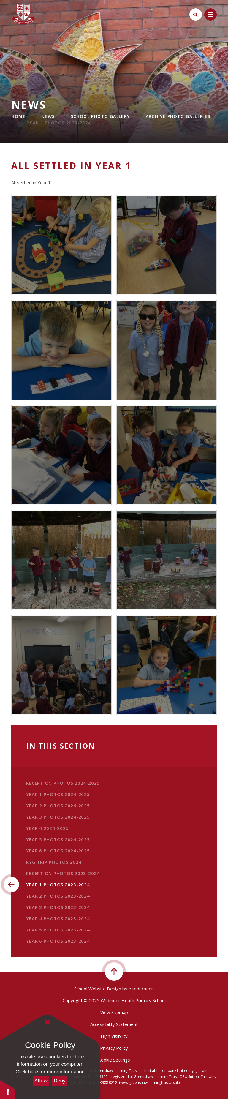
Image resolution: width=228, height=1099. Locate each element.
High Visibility (114, 1036)
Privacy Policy (114, 1048)
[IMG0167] (61, 560)
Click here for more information (50, 1072)
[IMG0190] (166, 350)
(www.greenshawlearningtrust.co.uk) (149, 1082)
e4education (141, 988)
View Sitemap (114, 1012)
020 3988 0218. (105, 1082)
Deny (60, 1080)
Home (18, 116)
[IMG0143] (61, 665)
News (48, 116)
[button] (7, 1089)
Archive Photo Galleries (178, 116)
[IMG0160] (166, 560)
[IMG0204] (61, 245)
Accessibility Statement (114, 1024)
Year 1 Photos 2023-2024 (59, 123)
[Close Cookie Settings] (47, 1022)
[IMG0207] (166, 665)
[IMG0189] (61, 455)
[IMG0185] (166, 455)
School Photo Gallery (100, 116)
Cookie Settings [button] (114, 1060)
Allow (41, 1080)
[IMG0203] (166, 245)
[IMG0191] (61, 350)
